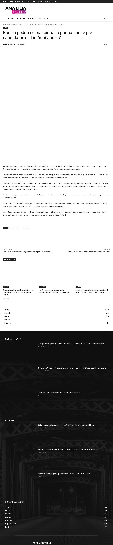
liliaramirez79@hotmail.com (50, 518)
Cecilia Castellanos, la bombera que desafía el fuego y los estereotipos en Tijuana (66, 387)
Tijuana (10, 24)
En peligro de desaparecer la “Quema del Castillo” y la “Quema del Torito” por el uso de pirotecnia (71, 305)
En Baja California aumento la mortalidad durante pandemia (88, 216)
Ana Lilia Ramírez (9, 44)
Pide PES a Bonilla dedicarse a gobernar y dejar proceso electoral (26, 216)
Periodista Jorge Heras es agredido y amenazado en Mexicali (59, 354)
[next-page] (8, 261)
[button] (105, 18)
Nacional (42, 251)
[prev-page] (4, 261)
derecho (18, 192)
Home (5, 24)
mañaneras (26, 192)
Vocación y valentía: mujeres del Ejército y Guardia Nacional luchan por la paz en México (68, 411)
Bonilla (11, 192)
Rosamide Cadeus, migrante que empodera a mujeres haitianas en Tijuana (64, 436)
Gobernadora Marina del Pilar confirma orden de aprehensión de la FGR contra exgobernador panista (72, 330)
